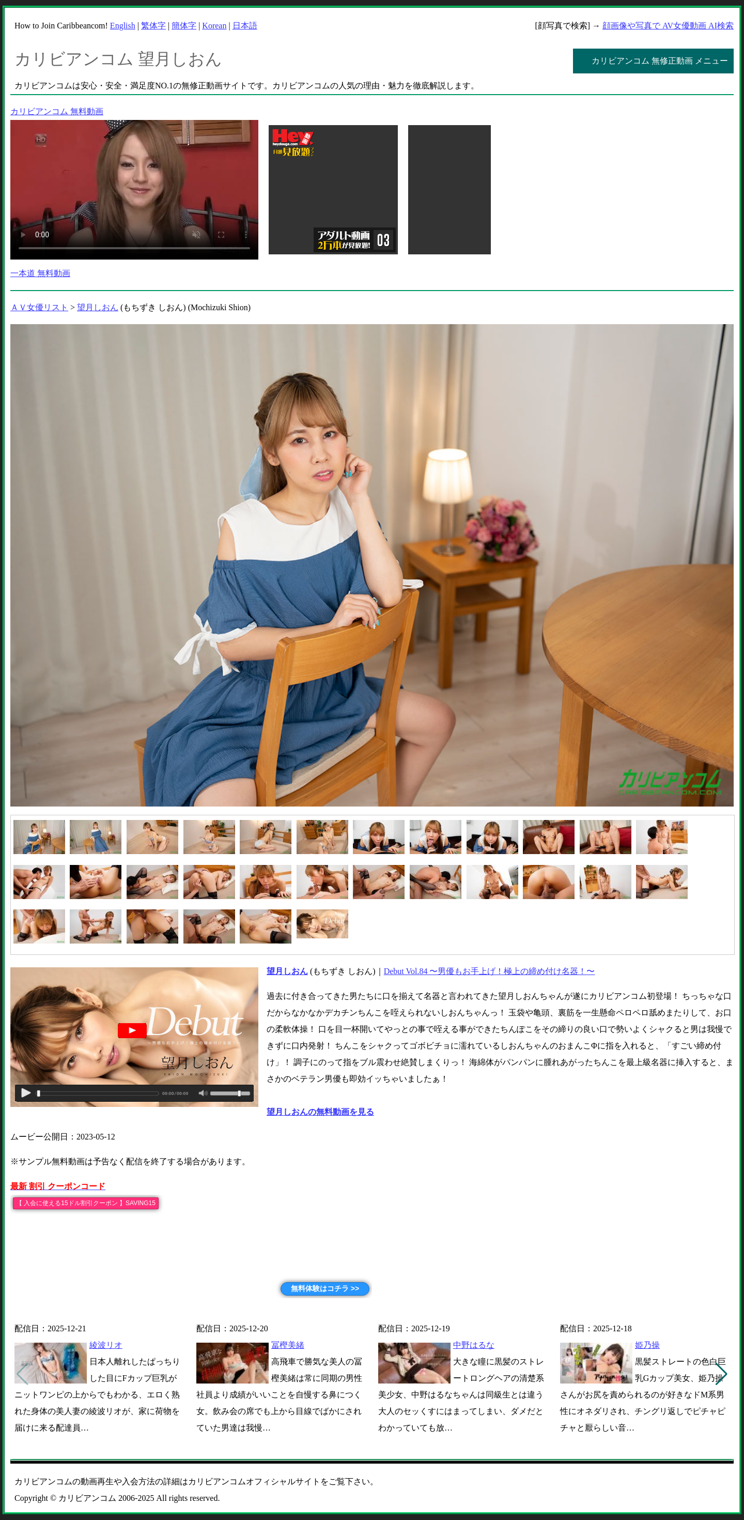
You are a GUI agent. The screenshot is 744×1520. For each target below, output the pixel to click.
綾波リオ (105, 1345)
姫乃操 (647, 1345)
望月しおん (97, 307)
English (122, 25)
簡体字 (184, 25)
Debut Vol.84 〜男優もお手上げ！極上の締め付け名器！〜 (489, 971)
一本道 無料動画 (40, 273)
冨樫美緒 (287, 1345)
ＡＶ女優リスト (39, 307)
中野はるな (473, 1345)
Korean (214, 25)
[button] (722, 1374)
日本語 (245, 25)
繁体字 (153, 25)
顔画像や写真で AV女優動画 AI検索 (668, 25)
